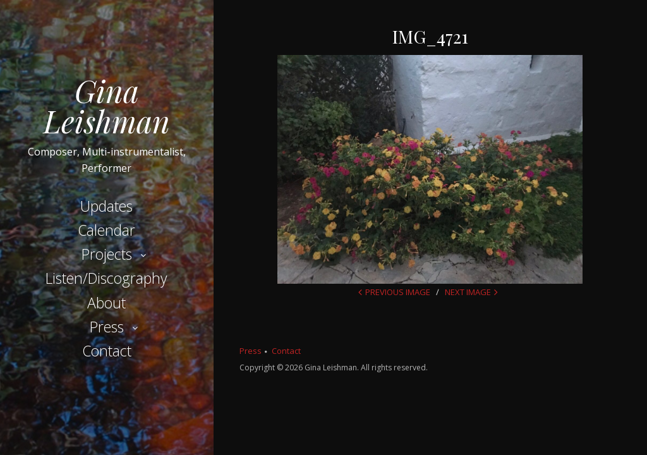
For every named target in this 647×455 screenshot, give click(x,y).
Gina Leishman (107, 105)
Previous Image (397, 292)
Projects (107, 254)
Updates (106, 206)
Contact (106, 351)
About (106, 303)
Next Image (468, 292)
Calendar (106, 230)
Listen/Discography (106, 278)
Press (107, 327)
